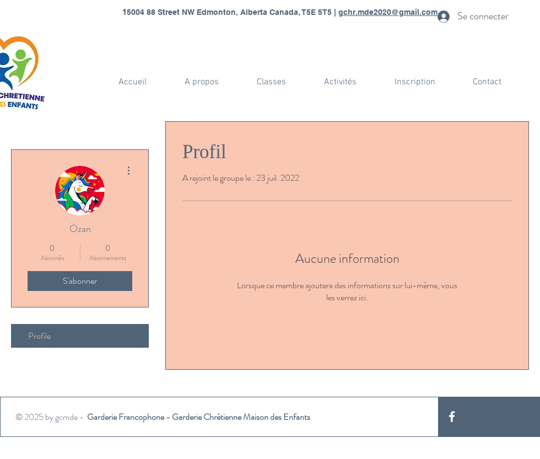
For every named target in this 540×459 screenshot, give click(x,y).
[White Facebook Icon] (452, 416)
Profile (39, 336)
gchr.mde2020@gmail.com (388, 12)
